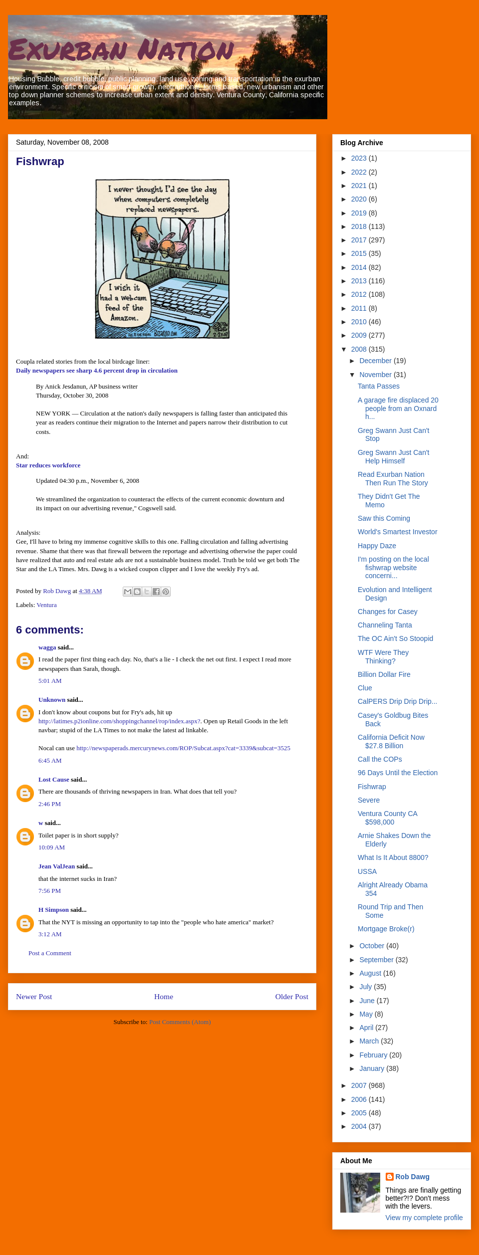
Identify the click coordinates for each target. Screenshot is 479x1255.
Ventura (46, 605)
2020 (360, 199)
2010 (360, 322)
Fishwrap (372, 787)
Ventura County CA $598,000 (387, 818)
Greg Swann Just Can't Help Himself (394, 456)
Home (163, 996)
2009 (360, 335)
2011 (360, 308)
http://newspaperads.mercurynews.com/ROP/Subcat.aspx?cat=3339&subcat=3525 (183, 748)
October (372, 946)
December (376, 361)
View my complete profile (424, 1218)
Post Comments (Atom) (180, 1022)
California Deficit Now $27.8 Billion (391, 741)
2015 (360, 253)
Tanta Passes (379, 386)
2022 (360, 172)
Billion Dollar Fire (384, 674)
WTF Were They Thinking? (383, 656)
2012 (360, 294)
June (367, 1001)
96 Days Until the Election (398, 773)
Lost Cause (53, 779)
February (374, 1055)
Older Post (291, 996)
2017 (360, 240)
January (372, 1068)
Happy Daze (377, 546)
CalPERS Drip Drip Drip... (397, 701)
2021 (360, 186)
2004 (360, 1126)
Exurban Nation (121, 47)
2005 (360, 1113)
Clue (365, 688)
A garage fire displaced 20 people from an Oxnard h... (398, 408)
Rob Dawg (413, 1177)
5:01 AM (50, 680)
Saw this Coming (384, 518)
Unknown (51, 699)
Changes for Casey (388, 612)
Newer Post (34, 996)
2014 (360, 267)
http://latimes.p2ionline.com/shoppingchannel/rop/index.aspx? (119, 721)
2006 (360, 1099)
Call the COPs (380, 759)
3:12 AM (50, 934)
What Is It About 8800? (393, 857)
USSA (367, 871)
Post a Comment (49, 953)
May (366, 1014)
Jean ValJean (56, 866)
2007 (360, 1085)
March (370, 1041)
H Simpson (53, 909)
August (371, 973)
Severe (369, 800)
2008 (360, 349)
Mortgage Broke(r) (386, 929)
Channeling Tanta (385, 625)
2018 (360, 226)
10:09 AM (51, 847)
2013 (360, 281)
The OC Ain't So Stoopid (395, 638)
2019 (360, 213)
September (377, 960)
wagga (47, 647)
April (367, 1028)
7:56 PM (49, 890)
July (366, 987)
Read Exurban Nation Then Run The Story (393, 478)
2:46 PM (49, 804)
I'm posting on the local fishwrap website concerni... (393, 567)
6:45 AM (50, 760)
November (376, 375)
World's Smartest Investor (398, 532)
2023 (360, 158)
